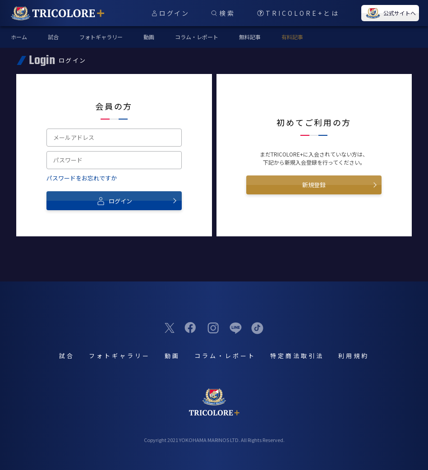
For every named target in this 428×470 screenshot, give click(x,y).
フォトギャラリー (101, 37)
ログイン (114, 200)
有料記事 (292, 37)
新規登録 (314, 184)
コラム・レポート (196, 37)
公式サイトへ (390, 13)
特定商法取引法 (297, 355)
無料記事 (250, 37)
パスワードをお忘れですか (81, 178)
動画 (148, 37)
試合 (53, 37)
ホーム (19, 37)
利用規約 (353, 355)
